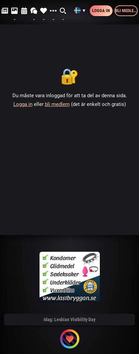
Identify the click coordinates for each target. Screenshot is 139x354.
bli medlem (57, 104)
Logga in (101, 10)
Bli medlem (126, 10)
